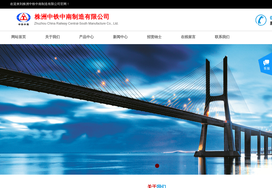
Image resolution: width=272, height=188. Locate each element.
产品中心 (86, 37)
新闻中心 (120, 37)
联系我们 (222, 37)
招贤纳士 (154, 37)
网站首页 (18, 37)
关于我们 (52, 37)
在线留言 (188, 37)
